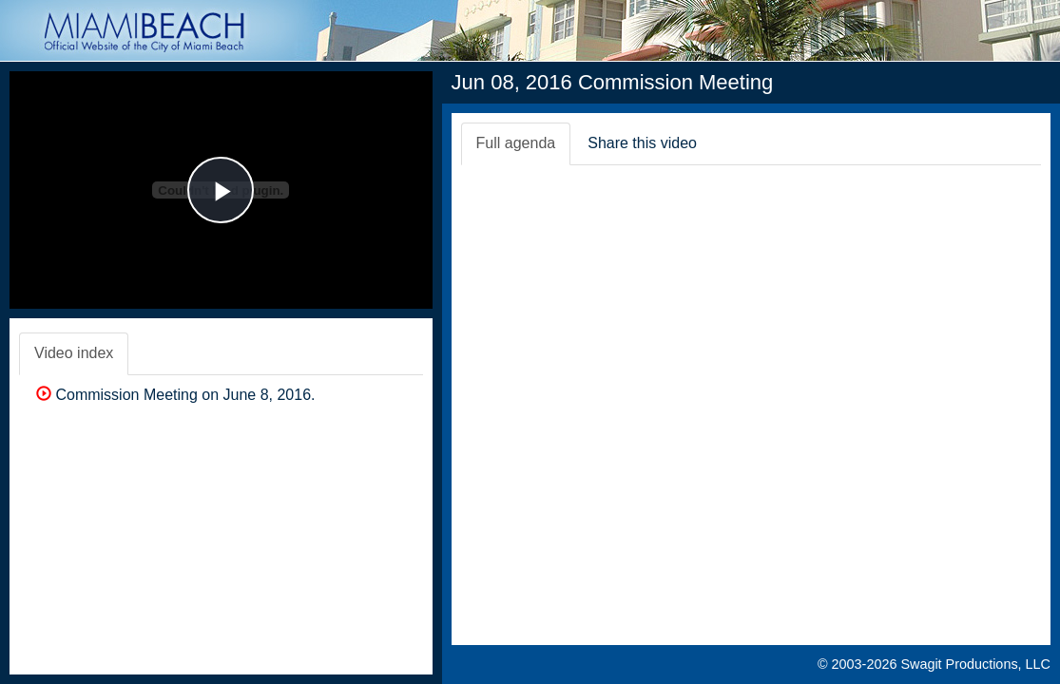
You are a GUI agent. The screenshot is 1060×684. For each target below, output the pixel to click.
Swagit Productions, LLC (975, 664)
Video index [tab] (73, 353)
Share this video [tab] (642, 143)
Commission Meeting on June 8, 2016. (175, 395)
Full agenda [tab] (516, 143)
